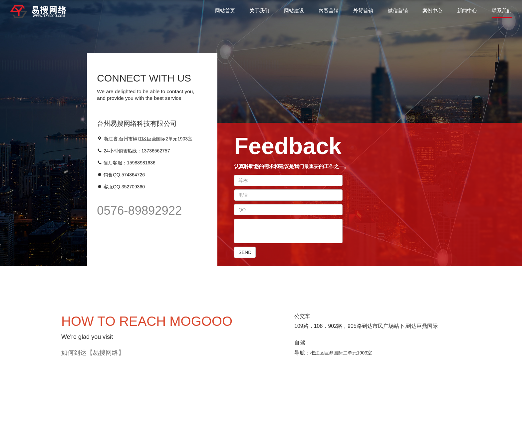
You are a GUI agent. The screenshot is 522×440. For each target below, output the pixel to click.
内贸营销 (329, 13)
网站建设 (294, 13)
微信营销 (398, 13)
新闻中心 (467, 13)
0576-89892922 (139, 210)
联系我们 (502, 13)
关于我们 (259, 13)
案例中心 (432, 13)
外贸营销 (363, 13)
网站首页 (225, 13)
